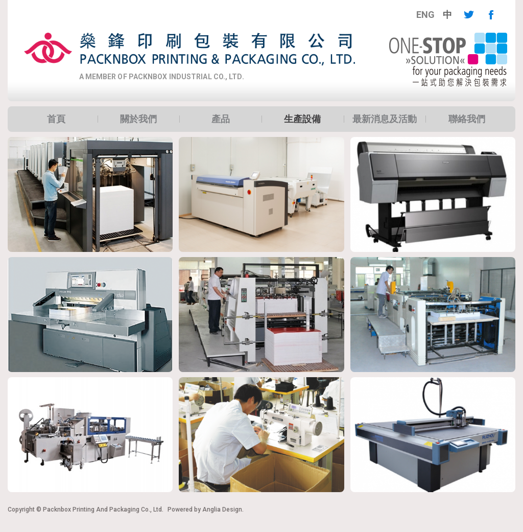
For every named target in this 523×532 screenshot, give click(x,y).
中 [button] (447, 15)
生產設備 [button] (302, 119)
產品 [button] (220, 119)
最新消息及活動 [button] (384, 119)
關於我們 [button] (138, 119)
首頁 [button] (56, 119)
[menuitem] (425, 15)
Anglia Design (222, 509)
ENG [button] (425, 15)
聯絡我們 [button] (466, 119)
